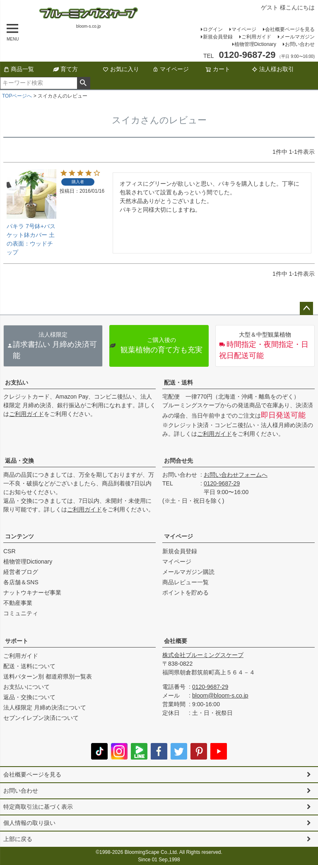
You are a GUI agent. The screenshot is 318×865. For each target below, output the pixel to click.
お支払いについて (26, 686)
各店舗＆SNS (21, 582)
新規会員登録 (218, 37)
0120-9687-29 (222, 483)
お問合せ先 (178, 460)
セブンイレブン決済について (41, 717)
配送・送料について (29, 666)
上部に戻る (17, 839)
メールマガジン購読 (188, 572)
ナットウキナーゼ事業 (32, 592)
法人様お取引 (273, 69)
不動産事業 (17, 603)
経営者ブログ (20, 572)
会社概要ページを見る (290, 29)
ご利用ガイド (256, 37)
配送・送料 (178, 382)
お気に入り (121, 69)
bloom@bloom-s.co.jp (220, 695)
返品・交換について (29, 697)
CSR (9, 551)
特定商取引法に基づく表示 (38, 806)
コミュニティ (20, 613)
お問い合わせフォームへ (235, 474)
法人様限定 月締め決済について (44, 707)
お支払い (16, 382)
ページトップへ (306, 308)
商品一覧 (18, 69)
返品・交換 (19, 460)
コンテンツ (19, 536)
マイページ (243, 29)
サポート (16, 641)
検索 (83, 83)
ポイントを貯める (185, 592)
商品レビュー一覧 (185, 582)
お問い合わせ (300, 44)
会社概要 (175, 641)
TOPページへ (17, 96)
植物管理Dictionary (255, 44)
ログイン (213, 29)
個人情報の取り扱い (29, 823)
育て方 (65, 69)
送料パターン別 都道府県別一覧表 (47, 676)
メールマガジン (297, 37)
